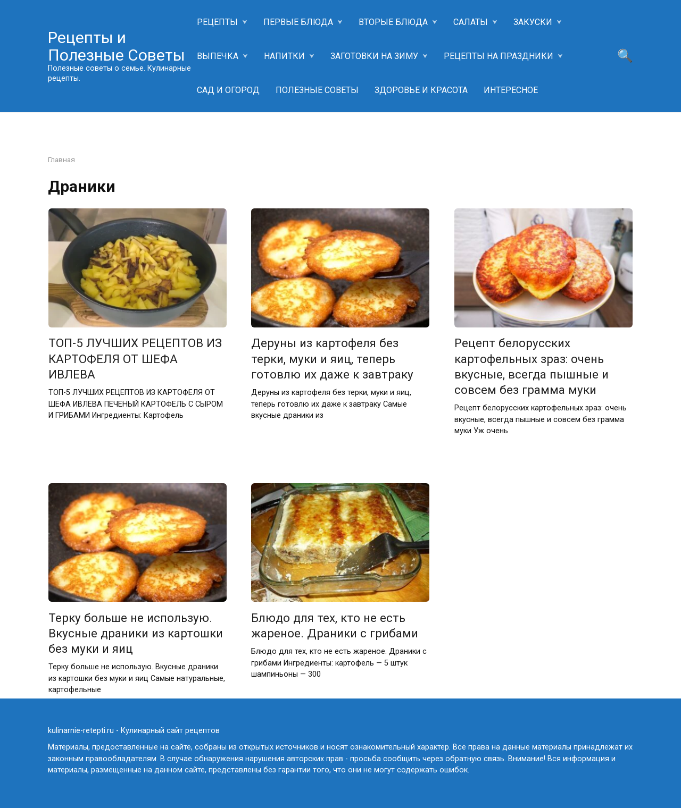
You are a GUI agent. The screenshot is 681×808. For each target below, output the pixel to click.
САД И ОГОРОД (228, 90)
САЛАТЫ (470, 22)
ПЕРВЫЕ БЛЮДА (298, 22)
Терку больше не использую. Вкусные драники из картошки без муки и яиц (135, 633)
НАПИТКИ (284, 56)
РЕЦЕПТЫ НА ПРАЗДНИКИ (498, 56)
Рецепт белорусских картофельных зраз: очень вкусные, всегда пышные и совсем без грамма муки (531, 366)
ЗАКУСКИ (532, 22)
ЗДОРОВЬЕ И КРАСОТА (421, 90)
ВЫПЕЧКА (217, 56)
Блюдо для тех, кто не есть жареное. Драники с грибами (334, 625)
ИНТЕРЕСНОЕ (511, 90)
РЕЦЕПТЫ (217, 22)
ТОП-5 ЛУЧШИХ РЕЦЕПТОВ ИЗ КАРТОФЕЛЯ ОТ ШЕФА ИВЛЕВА (135, 358)
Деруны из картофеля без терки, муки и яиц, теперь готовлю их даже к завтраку (332, 358)
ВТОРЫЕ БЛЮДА (393, 22)
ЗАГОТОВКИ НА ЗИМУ (374, 56)
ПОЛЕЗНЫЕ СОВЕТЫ (317, 90)
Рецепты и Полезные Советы (116, 46)
